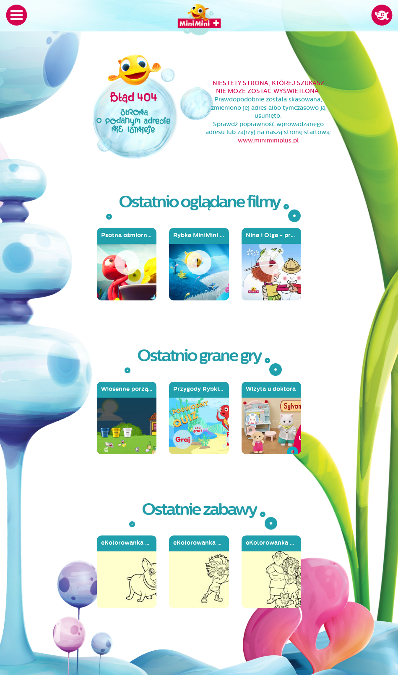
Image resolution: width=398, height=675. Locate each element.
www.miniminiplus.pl (268, 140)
